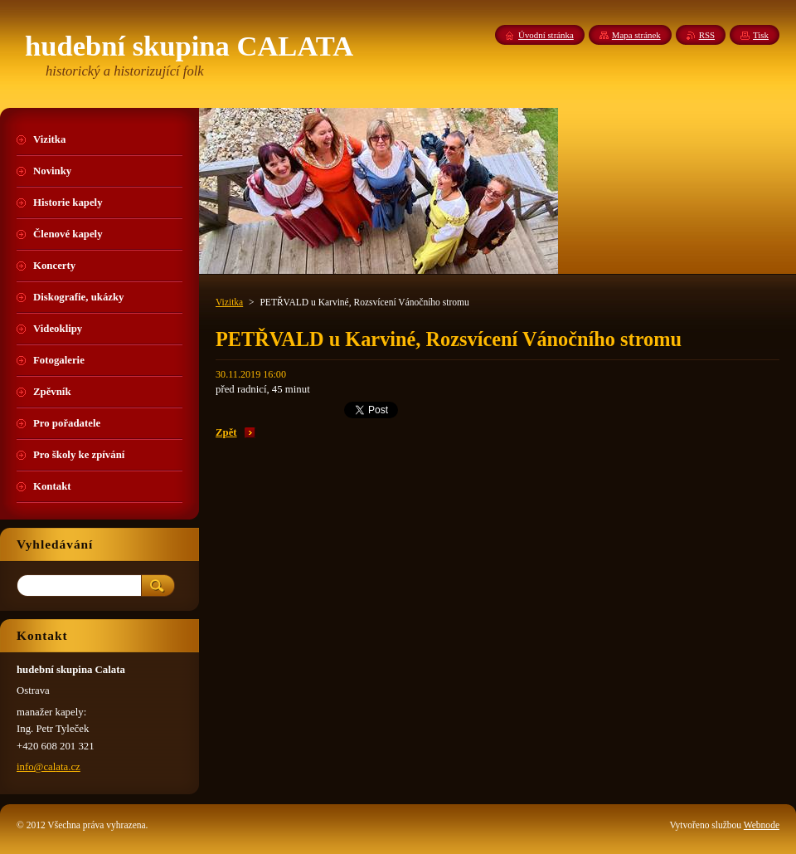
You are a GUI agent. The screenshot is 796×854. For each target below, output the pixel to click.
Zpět (226, 432)
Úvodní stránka (546, 35)
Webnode (761, 825)
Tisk (761, 35)
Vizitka (229, 302)
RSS (707, 35)
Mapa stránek (636, 35)
